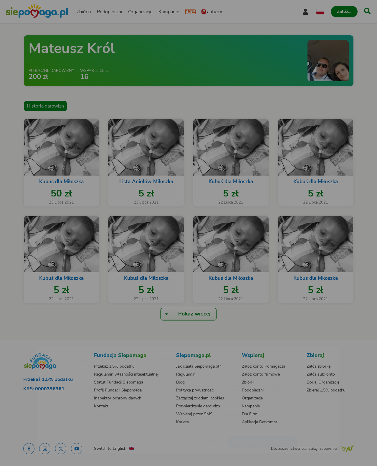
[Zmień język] (59, 350)
